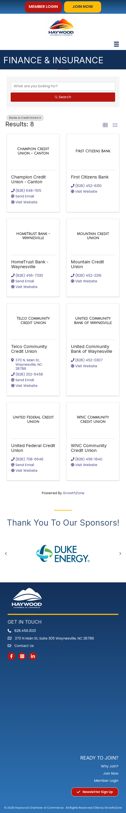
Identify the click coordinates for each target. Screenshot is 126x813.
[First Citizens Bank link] (93, 151)
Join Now (110, 773)
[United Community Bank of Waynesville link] (93, 320)
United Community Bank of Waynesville (91, 349)
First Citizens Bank (90, 177)
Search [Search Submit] (63, 96)
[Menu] (116, 44)
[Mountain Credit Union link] (93, 236)
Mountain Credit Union (87, 264)
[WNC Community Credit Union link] (93, 419)
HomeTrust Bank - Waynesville (29, 264)
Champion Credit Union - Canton (28, 179)
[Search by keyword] (63, 86)
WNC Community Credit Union (89, 448)
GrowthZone (73, 493)
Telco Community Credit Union (29, 349)
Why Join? (109, 766)
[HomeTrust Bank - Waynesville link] (33, 236)
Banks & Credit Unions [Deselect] (25, 118)
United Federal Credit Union (33, 448)
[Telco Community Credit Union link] (33, 320)
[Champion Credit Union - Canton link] (33, 151)
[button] (43, 7)
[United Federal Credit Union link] (33, 419)
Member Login (106, 780)
